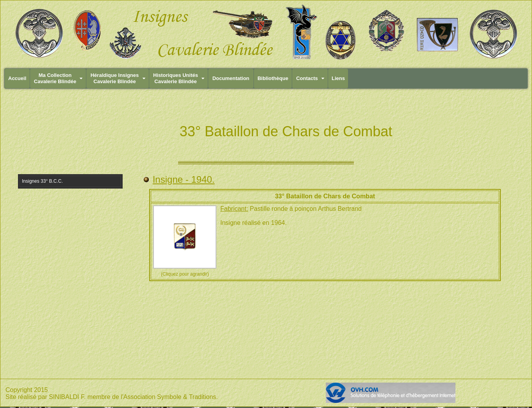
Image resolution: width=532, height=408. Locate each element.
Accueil (17, 78)
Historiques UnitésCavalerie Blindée (175, 78)
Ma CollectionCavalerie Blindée (55, 78)
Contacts (307, 78)
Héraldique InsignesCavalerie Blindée (115, 78)
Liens (338, 78)
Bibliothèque (272, 78)
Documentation (231, 78)
